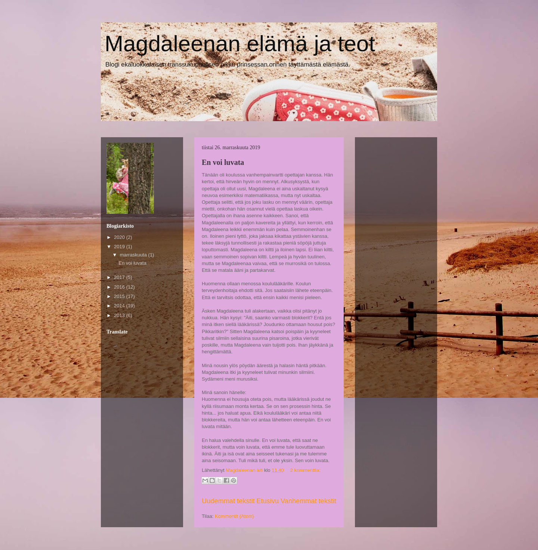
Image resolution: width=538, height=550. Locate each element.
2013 (120, 315)
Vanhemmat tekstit (308, 501)
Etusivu (267, 501)
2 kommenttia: (305, 470)
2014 (120, 305)
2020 (120, 237)
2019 (120, 246)
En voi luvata (223, 162)
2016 (120, 287)
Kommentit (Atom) (234, 516)
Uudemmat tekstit (228, 501)
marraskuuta (134, 255)
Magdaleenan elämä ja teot (240, 43)
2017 (120, 277)
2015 (120, 296)
